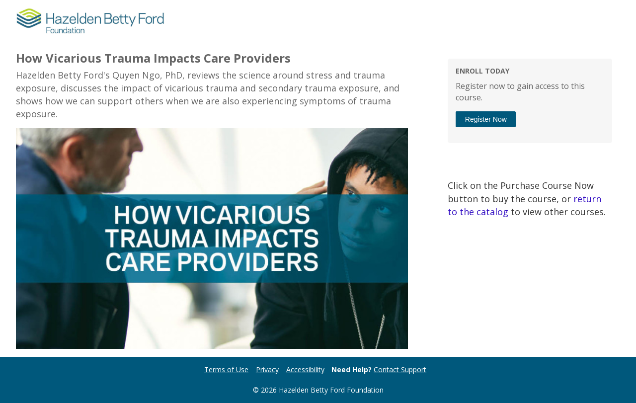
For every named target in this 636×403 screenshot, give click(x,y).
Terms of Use (226, 369)
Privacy (267, 369)
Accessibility (305, 369)
